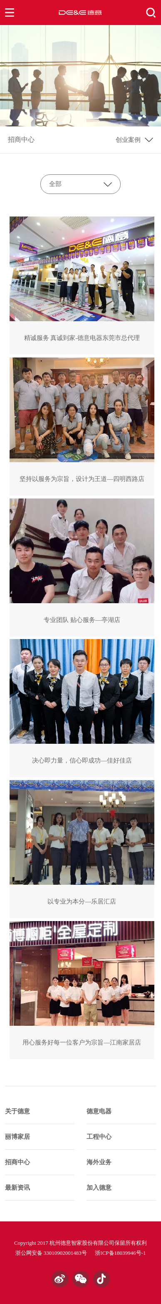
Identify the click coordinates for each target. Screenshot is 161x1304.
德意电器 (99, 1111)
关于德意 (17, 1111)
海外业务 (99, 1162)
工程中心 (99, 1136)
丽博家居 (17, 1136)
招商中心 (21, 139)
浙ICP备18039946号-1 (120, 1253)
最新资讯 (17, 1187)
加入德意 (99, 1187)
